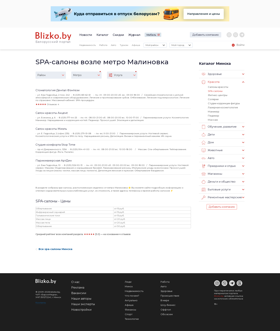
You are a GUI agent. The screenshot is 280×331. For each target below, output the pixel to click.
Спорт (128, 314)
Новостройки (81, 309)
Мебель (151, 34)
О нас (75, 282)
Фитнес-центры (217, 95)
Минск (129, 286)
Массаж (213, 119)
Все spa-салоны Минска (54, 249)
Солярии (213, 99)
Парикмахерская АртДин (54, 160)
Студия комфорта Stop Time (55, 144)
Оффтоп (166, 309)
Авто (113, 45)
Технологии (132, 318)
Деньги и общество (219, 182)
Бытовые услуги (216, 190)
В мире (165, 300)
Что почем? (132, 295)
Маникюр (213, 111)
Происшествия (170, 295)
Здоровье (212, 74)
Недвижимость (87, 45)
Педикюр (213, 115)
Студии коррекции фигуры (224, 103)
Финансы (130, 309)
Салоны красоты (218, 86)
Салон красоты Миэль (51, 128)
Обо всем (167, 314)
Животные (212, 150)
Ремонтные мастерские (222, 197)
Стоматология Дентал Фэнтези (57, 90)
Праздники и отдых (219, 166)
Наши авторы (81, 298)
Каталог (102, 35)
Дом (208, 143)
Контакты (41, 302)
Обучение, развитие (219, 127)
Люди (128, 281)
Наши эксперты (83, 304)
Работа (103, 45)
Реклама (77, 287)
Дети (208, 135)
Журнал (134, 35)
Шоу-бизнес (168, 305)
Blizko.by (219, 296)
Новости (85, 35)
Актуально (131, 300)
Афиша (136, 45)
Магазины (212, 174)
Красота (210, 82)
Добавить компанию (205, 34)
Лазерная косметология (223, 107)
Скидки (118, 35)
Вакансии (78, 293)
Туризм (124, 45)
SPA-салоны (215, 91)
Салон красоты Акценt (52, 113)
